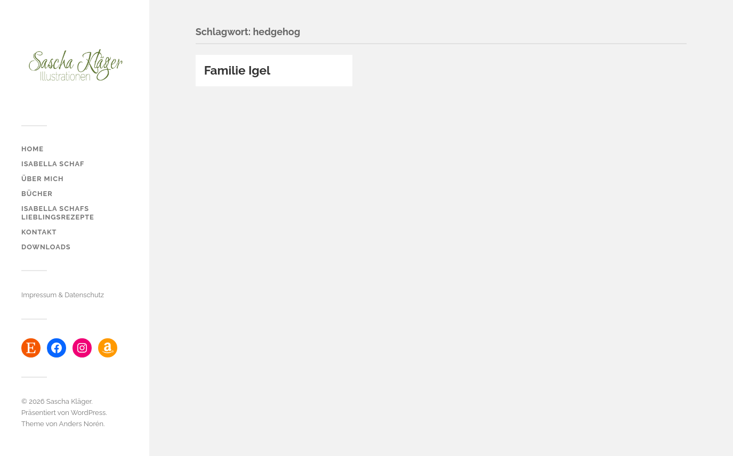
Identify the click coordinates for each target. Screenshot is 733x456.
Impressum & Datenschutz (62, 295)
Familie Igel (237, 70)
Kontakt (39, 232)
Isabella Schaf (52, 164)
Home (32, 149)
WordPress (88, 413)
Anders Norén (81, 424)
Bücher (37, 194)
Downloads (46, 247)
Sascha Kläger (68, 401)
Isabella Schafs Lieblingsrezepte (57, 213)
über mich (42, 179)
